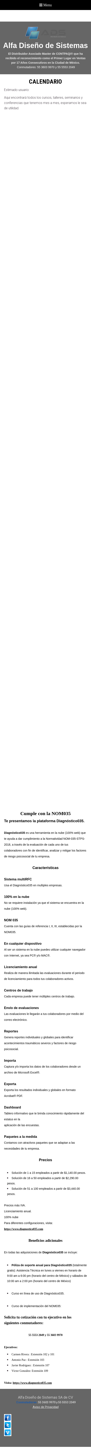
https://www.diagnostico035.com (32, 1382)
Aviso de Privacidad (46, 1407)
